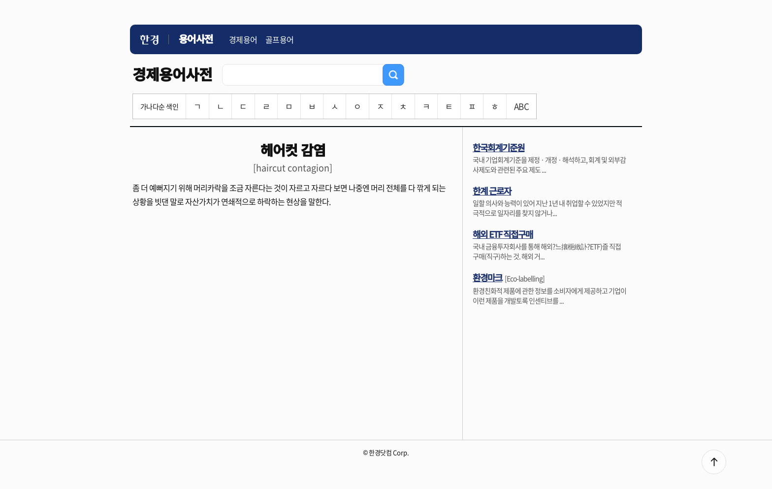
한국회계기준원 (498, 147)
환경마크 (487, 277)
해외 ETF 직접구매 (503, 234)
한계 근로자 (492, 190)
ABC (521, 106)
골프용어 (279, 39)
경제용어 (243, 39)
